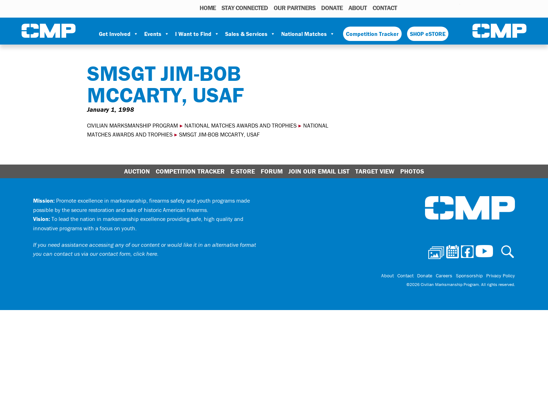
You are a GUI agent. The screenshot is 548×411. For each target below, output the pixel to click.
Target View (374, 171)
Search (404, 7)
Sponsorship (469, 275)
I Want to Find (197, 34)
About (357, 8)
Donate (332, 8)
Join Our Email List (319, 171)
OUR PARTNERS (294, 8)
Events (156, 34)
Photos (414, 7)
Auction (137, 171)
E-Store (242, 171)
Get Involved (118, 34)
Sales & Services (250, 34)
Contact (385, 8)
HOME (208, 8)
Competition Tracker (372, 33)
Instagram (445, 7)
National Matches (308, 34)
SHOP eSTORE (428, 33)
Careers (444, 275)
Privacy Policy (500, 275)
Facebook (435, 7)
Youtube (455, 7)
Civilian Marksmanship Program (49, 31)
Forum (272, 171)
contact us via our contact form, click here (105, 253)
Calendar (425, 7)
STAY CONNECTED (245, 8)
